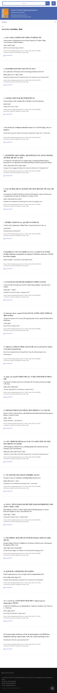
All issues (4, 22)
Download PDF (7, 55)
